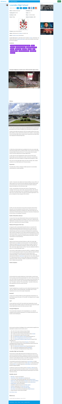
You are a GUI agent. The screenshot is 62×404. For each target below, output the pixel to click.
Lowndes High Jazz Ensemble (23, 51)
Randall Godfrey (13, 383)
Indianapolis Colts (22, 378)
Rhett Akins (13, 376)
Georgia (30, 37)
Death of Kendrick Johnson (20, 47)
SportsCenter (21, 255)
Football (12, 49)
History (33, 45)
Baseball (29, 49)
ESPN (19, 244)
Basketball (24, 49)
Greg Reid (12, 386)
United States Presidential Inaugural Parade (22, 339)
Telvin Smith (13, 387)
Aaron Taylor (13, 388)
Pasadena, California (31, 367)
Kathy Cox (15, 364)
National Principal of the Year (31, 47)
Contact (22, 402)
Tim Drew (12, 382)
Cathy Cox (29, 362)
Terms (16, 402)
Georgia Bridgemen (14, 51)
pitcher (26, 382)
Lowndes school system (21, 39)
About (11, 402)
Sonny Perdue (30, 361)
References (12, 52)
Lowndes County (15, 35)
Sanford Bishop (27, 364)
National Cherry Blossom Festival (20, 336)
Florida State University (25, 386)
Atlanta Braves (32, 382)
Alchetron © (27, 402)
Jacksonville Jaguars (26, 387)
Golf (33, 49)
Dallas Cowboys (28, 384)
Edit (18, 8)
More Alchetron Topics (13, 392)
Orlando (33, 333)
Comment (25, 8)
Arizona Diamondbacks (34, 380)
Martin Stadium (18, 49)
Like (21, 8)
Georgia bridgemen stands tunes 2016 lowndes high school (20, 45)
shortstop (26, 380)
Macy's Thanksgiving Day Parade (20, 337)
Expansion (12, 47)
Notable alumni (32, 51)
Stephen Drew (13, 380)
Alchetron (3, 1)
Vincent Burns (13, 378)
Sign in (59, 1)
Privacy (19, 402)
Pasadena (26, 341)
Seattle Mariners (31, 388)
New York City (28, 337)
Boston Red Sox (32, 379)
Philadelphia (29, 347)
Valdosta (20, 33)
